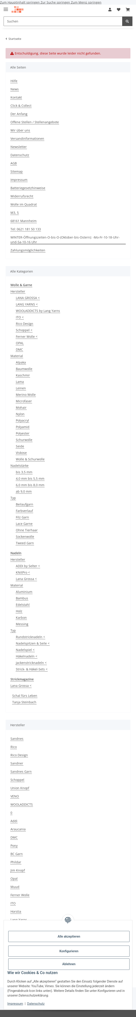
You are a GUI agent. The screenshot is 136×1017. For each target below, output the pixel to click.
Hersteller (17, 291)
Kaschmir (23, 375)
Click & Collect (20, 105)
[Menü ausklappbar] (6, 7)
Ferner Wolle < (26, 336)
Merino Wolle (26, 394)
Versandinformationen (27, 138)
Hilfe (13, 81)
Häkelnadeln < (26, 656)
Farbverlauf (24, 511)
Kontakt (16, 97)
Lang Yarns (18, 920)
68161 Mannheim (23, 221)
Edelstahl (23, 605)
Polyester (22, 433)
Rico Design (19, 755)
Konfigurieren (68, 951)
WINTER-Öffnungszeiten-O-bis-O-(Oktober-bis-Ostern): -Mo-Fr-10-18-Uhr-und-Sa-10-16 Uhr (65, 239)
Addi (13, 821)
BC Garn (16, 854)
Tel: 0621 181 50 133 (25, 229)
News (14, 89)
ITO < (20, 317)
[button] (110, 9)
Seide (20, 446)
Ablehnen (68, 964)
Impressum (15, 1003)
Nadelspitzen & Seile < (32, 643)
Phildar (15, 862)
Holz (19, 611)
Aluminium (24, 592)
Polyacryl (22, 420)
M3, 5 (14, 212)
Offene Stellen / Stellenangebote (34, 122)
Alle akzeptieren (69, 936)
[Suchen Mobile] (63, 21)
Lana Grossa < (26, 579)
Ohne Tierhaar (27, 530)
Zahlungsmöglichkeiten (27, 250)
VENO (14, 796)
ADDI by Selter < (28, 566)
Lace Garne (24, 524)
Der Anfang (18, 114)
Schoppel (17, 780)
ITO (13, 903)
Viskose (21, 453)
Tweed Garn (25, 543)
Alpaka (21, 362)
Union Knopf (19, 788)
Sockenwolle (25, 536)
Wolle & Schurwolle (30, 459)
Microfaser (24, 401)
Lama (20, 382)
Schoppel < (24, 330)
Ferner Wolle (19, 895)
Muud (14, 887)
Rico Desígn (24, 323)
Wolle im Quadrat (23, 204)
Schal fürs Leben (24, 696)
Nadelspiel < (25, 650)
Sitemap (16, 171)
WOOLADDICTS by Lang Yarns (38, 311)
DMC (19, 349)
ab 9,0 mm (24, 491)
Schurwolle (24, 440)
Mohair (21, 407)
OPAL (20, 343)
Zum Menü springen (86, 2)
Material (16, 356)
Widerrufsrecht (21, 196)
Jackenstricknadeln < (31, 663)
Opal (14, 878)
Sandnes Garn (21, 771)
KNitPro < (23, 572)
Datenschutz (36, 1003)
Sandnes (16, 738)
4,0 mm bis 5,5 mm (30, 478)
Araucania (18, 829)
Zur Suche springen (56, 2)
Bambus (22, 598)
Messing (22, 624)
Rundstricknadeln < (30, 637)
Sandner (16, 763)
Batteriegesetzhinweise (27, 188)
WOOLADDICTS (21, 804)
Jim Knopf (17, 870)
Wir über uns (20, 130)
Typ (13, 498)
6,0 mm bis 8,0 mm (30, 485)
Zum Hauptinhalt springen (20, 2)
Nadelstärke (19, 465)
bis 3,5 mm (24, 472)
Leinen (21, 388)
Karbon (21, 617)
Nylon (20, 414)
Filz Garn (22, 517)
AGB (13, 163)
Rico (13, 747)
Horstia (15, 911)
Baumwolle (24, 369)
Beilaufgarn (24, 504)
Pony (14, 845)
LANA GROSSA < (28, 298)
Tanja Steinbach (24, 702)
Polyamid (22, 427)
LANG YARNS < (27, 304)
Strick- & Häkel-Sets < (31, 669)
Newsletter (18, 147)
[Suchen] (127, 21)
